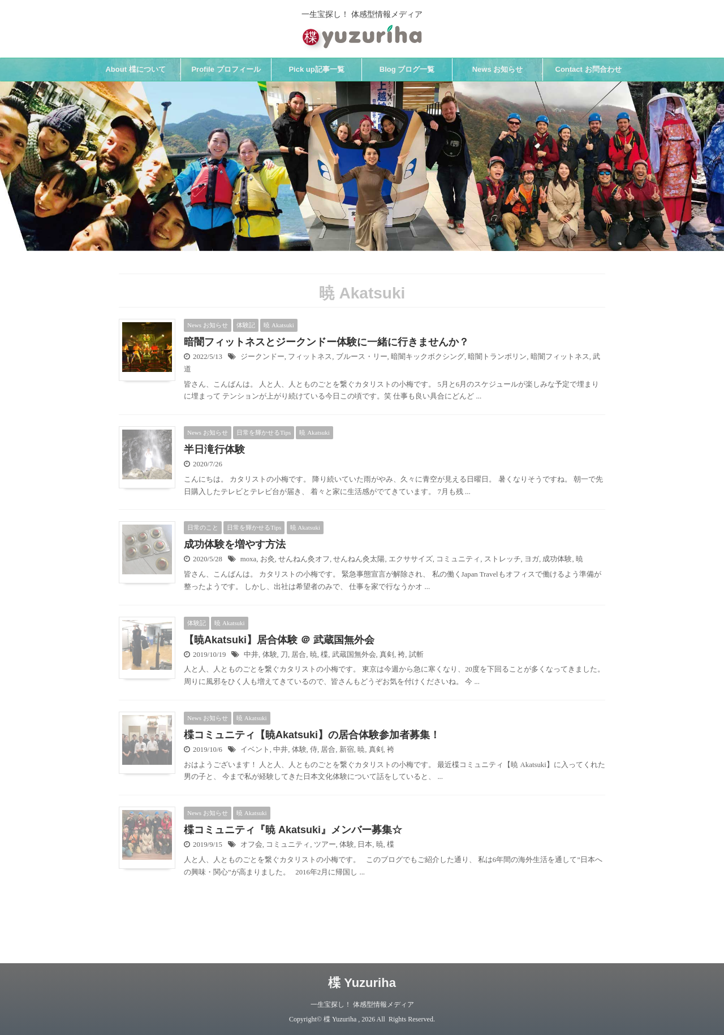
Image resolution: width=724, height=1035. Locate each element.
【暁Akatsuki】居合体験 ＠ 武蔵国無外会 (279, 640)
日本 (364, 844)
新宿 (346, 749)
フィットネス (310, 357)
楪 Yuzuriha (362, 983)
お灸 (267, 559)
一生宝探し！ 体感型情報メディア (362, 1004)
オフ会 (251, 844)
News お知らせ (497, 69)
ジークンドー (262, 357)
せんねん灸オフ (304, 559)
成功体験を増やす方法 (235, 544)
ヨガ (531, 559)
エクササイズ (411, 559)
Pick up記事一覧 (316, 69)
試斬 (416, 655)
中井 (251, 655)
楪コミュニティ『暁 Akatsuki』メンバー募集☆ (293, 829)
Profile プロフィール (225, 69)
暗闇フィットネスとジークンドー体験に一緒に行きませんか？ (326, 342)
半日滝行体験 (214, 449)
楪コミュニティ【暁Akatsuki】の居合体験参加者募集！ (312, 734)
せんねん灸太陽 (359, 559)
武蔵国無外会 (354, 655)
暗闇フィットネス (560, 357)
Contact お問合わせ (588, 69)
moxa (248, 559)
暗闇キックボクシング (427, 357)
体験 (269, 655)
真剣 (387, 655)
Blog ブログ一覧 (407, 69)
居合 (298, 655)
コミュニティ (458, 559)
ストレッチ (502, 559)
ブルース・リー (361, 357)
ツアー (325, 844)
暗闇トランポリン (497, 357)
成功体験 (557, 559)
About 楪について (135, 69)
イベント (255, 749)
